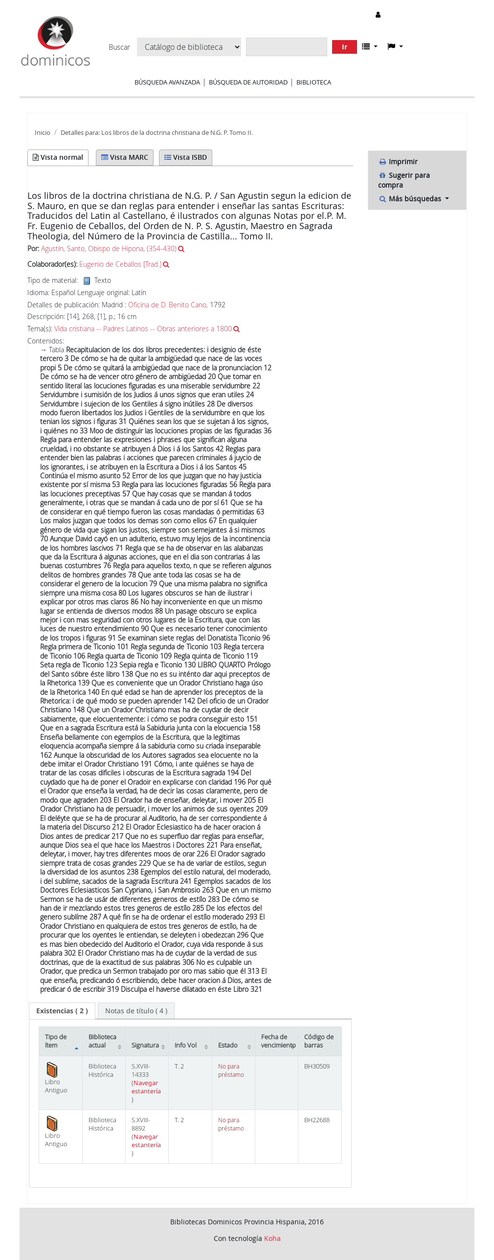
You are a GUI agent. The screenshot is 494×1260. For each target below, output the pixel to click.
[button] (370, 46)
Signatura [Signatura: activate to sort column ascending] (145, 1045)
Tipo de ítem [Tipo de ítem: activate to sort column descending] (56, 1041)
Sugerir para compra (404, 180)
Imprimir (398, 161)
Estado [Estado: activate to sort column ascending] (228, 1045)
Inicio (42, 132)
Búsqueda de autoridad (248, 82)
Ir (344, 46)
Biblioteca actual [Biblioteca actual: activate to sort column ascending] (102, 1041)
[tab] (62, 1011)
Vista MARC (124, 157)
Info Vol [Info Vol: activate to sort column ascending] (186, 1045)
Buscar (119, 47)
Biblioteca (313, 82)
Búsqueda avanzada (167, 82)
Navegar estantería (146, 1087)
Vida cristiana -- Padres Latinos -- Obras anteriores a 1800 (143, 328)
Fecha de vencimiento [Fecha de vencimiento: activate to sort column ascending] (278, 1041)
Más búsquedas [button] (410, 198)
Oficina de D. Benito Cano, (169, 304)
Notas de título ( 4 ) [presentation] (136, 1010)
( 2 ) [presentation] (62, 1010)
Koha (272, 1238)
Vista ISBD (185, 157)
